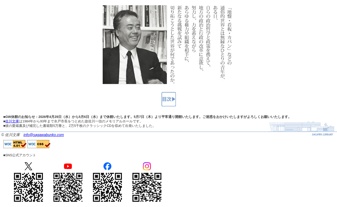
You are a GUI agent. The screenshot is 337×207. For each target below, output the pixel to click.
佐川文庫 (12, 121)
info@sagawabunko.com (43, 135)
